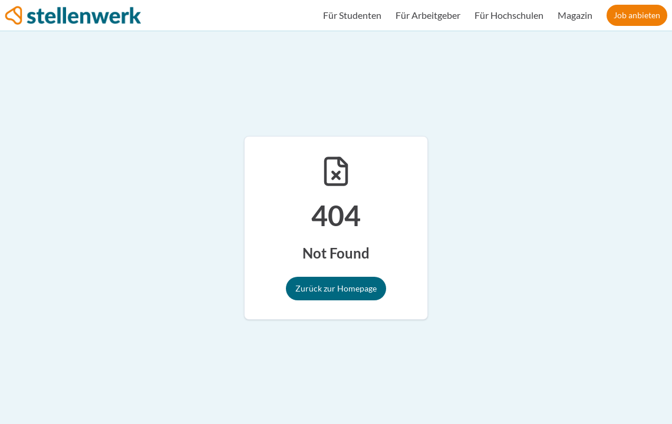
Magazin (575, 15)
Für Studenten (352, 15)
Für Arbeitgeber (428, 15)
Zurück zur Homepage (336, 288)
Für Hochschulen (509, 15)
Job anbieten (637, 15)
